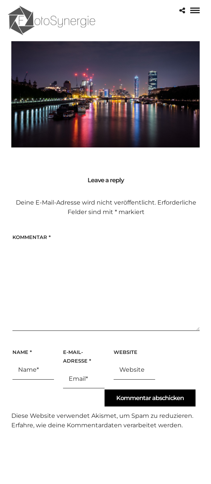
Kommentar (31, 237)
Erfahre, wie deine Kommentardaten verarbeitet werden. (97, 425)
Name (22, 352)
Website (125, 352)
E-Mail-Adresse (77, 356)
